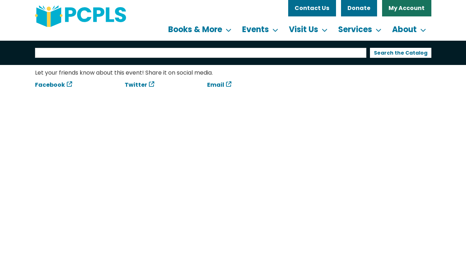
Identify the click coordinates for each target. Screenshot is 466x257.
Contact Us (312, 8)
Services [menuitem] (355, 29)
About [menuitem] (404, 29)
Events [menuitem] (255, 29)
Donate (358, 8)
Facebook (50, 85)
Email (215, 85)
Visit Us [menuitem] (303, 29)
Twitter (136, 85)
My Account (407, 8)
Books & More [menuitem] (195, 29)
